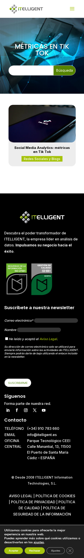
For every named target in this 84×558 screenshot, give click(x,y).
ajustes (39, 542)
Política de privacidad (33, 502)
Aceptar (13, 550)
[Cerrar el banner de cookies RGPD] (70, 550)
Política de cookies (55, 496)
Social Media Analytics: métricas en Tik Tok (42, 150)
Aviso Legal (48, 339)
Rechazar (34, 550)
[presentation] (38, 369)
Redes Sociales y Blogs (42, 159)
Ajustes (55, 550)
